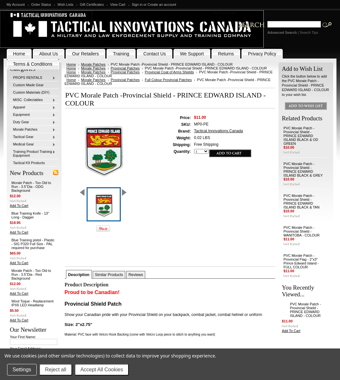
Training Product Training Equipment (33, 153)
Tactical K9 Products (29, 163)
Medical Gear (33, 144)
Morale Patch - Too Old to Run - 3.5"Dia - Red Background (31, 274)
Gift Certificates (92, 4)
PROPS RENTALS (33, 78)
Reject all (55, 369)
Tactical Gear (33, 137)
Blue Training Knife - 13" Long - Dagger (30, 215)
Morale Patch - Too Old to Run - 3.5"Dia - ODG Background (31, 186)
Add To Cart (19, 206)
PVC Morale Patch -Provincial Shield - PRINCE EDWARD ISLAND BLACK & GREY (303, 169)
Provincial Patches (125, 68)
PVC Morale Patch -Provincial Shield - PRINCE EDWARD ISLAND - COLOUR (305, 310)
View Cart (117, 4)
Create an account (161, 4)
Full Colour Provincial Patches (168, 80)
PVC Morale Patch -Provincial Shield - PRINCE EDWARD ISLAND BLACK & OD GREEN (300, 135)
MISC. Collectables (33, 100)
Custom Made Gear (28, 85)
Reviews (135, 275)
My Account (16, 4)
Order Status (41, 4)
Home (71, 64)
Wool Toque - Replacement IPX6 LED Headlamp (33, 303)
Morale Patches (33, 129)
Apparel (33, 107)
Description (79, 275)
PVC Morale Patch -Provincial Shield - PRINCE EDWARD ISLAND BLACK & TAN (301, 201)
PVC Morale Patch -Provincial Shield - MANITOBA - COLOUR (301, 231)
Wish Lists (65, 4)
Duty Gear (33, 122)
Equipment (33, 115)
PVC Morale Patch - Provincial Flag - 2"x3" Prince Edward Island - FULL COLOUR (300, 261)
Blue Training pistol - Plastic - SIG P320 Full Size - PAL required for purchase (33, 244)
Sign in (137, 4)
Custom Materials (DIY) (31, 92)
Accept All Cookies (101, 369)
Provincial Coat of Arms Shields (169, 72)
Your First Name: (23, 337)
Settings (22, 369)
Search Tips (309, 32)
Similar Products (109, 275)
